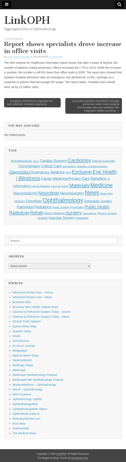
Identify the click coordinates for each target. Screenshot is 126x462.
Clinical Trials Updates (26, 321)
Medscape (19, 370)
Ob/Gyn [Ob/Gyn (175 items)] (19, 201)
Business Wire (21, 302)
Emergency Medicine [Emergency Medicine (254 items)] (48, 172)
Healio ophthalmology (19, 56)
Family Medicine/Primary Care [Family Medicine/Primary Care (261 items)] (65, 179)
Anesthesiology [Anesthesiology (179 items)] (21, 161)
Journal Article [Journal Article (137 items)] (60, 186)
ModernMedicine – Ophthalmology (34, 384)
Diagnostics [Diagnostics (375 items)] (19, 172)
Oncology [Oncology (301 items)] (34, 201)
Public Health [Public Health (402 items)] (97, 207)
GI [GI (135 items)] (108, 179)
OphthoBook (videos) (26, 413)
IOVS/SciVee (20, 341)
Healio (16, 336)
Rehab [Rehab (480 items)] (36, 212)
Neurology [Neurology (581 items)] (48, 193)
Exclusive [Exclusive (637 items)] (82, 172)
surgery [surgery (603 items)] (74, 212)
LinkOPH (27, 20)
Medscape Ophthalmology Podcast (34, 374)
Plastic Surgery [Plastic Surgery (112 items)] (60, 207)
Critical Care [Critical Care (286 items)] (51, 166)
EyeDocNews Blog (24, 326)
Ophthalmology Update (27, 399)
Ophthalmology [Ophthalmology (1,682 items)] (63, 200)
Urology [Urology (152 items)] (42, 218)
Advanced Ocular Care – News (32, 297)
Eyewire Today (21, 331)
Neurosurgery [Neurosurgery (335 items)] (72, 193)
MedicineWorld (21, 360)
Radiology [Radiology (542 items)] (19, 212)
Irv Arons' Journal (23, 345)
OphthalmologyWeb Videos (29, 409)
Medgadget (19, 350)
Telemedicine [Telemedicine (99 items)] (89, 213)
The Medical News (24, 433)
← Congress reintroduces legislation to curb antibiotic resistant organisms (29, 103)
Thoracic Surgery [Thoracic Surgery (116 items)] (107, 213)
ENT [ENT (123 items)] (68, 172)
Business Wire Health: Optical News (35, 307)
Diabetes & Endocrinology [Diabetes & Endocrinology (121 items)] (92, 166)
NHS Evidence (21, 394)
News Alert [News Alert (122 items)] (106, 193)
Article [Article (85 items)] (36, 161)
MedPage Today (22, 365)
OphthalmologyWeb (25, 404)
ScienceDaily (20, 428)
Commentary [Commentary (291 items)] (29, 166)
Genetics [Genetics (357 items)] (98, 178)
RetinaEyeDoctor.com (26, 418)
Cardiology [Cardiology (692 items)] (79, 160)
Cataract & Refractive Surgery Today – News (40, 316)
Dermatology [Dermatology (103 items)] (69, 166)
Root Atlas (19, 423)
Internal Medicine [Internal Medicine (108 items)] (40, 186)
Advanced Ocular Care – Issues (32, 292)
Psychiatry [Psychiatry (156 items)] (77, 207)
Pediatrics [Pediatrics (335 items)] (43, 207)
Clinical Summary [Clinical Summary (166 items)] (103, 161)
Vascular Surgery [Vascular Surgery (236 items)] (61, 218)
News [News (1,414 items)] (92, 192)
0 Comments (55, 56)
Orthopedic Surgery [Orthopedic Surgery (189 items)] (98, 201)
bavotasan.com (80, 458)
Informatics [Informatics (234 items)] (21, 186)
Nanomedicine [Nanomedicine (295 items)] (25, 193)
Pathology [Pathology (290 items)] (25, 207)
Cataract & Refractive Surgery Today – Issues (41, 311)
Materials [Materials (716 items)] (79, 185)
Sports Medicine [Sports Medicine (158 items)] (54, 213)
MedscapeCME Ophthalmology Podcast (37, 379)
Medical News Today (25, 355)
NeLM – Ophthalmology (27, 389)
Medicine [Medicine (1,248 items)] (101, 185)
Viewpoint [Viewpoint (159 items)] (82, 218)
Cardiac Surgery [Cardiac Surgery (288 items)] (53, 161)
